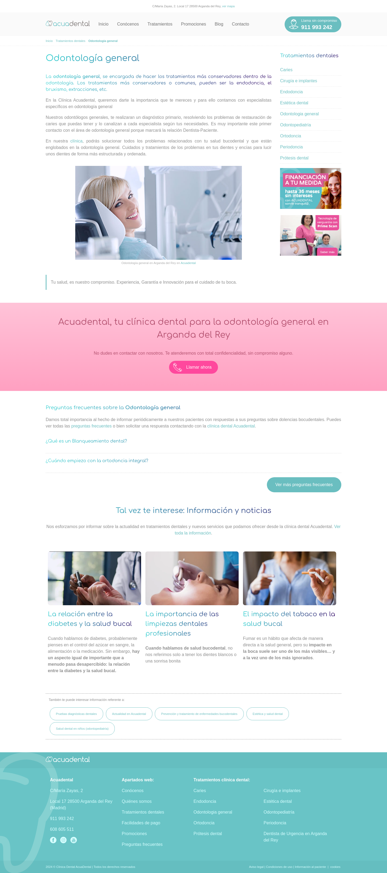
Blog (219, 24)
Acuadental (188, 263)
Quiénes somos (137, 801)
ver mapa (228, 6)
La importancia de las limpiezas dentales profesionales (182, 624)
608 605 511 (62, 829)
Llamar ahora (192, 367)
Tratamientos (160, 24)
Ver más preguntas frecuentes (304, 484)
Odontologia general (299, 114)
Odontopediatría (295, 125)
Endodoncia (291, 92)
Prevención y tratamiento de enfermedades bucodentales (199, 713)
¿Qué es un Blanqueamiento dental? (86, 441)
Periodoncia (291, 147)
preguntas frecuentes (91, 426)
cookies (335, 866)
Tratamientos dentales (143, 812)
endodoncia (250, 83)
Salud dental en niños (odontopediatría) (82, 728)
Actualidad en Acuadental (129, 713)
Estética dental (294, 103)
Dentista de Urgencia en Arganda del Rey (295, 836)
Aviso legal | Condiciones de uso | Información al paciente (287, 866)
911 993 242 (62, 818)
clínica (76, 141)
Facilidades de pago (141, 823)
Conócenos (128, 24)
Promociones (193, 24)
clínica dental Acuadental (231, 426)
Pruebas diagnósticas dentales (76, 713)
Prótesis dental (294, 158)
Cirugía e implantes (298, 81)
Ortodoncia (290, 136)
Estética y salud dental (268, 713)
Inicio (103, 24)
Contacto (240, 24)
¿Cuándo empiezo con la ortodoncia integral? (97, 460)
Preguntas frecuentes (142, 844)
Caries (286, 69)
